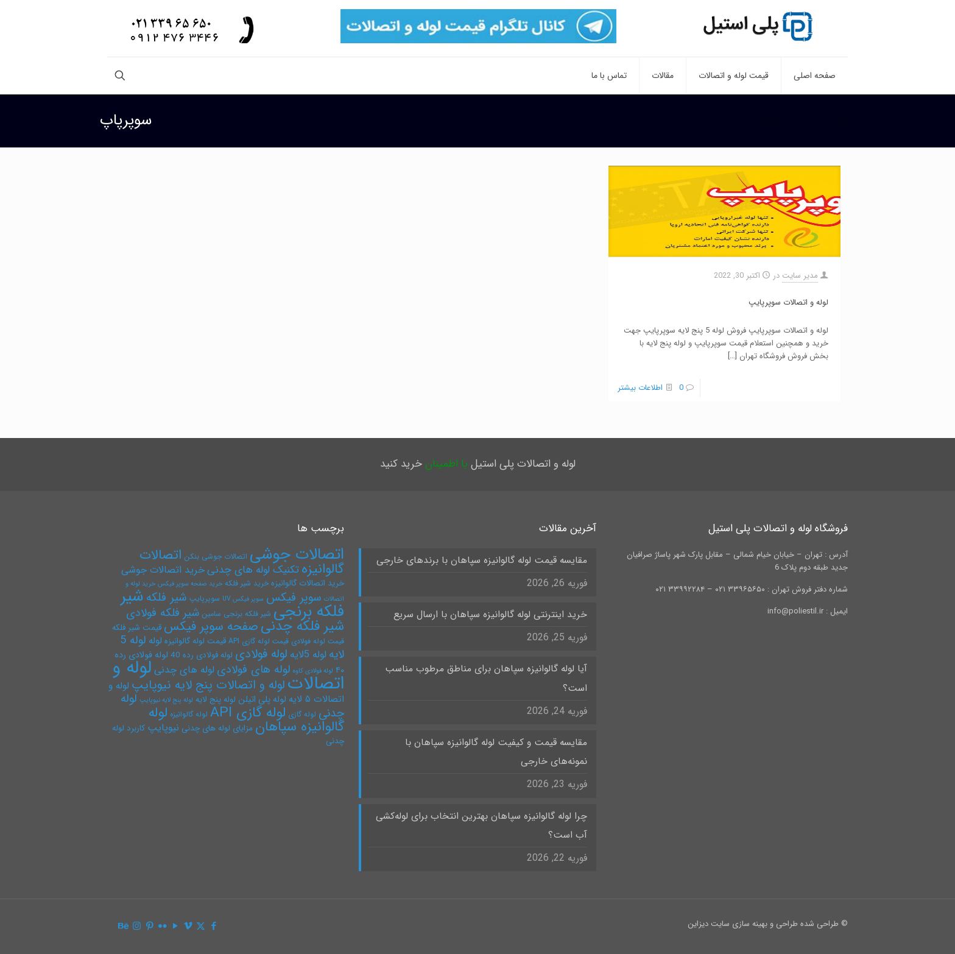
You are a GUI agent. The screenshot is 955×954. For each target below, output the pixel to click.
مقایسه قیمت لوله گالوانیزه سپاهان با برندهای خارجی (481, 560)
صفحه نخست (832, 121)
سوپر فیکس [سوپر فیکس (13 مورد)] (294, 597)
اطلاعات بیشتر (640, 387)
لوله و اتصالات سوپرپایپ (788, 302)
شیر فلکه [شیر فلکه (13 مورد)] (166, 597)
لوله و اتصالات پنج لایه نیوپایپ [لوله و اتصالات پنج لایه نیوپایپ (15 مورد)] (208, 685)
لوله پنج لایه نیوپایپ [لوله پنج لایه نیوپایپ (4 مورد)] (166, 700)
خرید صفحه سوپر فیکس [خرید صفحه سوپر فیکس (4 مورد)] (190, 584)
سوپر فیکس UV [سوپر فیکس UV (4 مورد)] (243, 599)
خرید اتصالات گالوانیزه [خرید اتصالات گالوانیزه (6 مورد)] (307, 583)
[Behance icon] (124, 926)
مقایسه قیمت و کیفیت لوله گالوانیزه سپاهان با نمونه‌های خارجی (496, 752)
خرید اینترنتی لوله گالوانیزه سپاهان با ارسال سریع (490, 614)
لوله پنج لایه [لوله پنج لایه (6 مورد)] (216, 699)
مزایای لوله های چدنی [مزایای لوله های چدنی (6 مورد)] (217, 728)
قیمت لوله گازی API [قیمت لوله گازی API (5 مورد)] (258, 641)
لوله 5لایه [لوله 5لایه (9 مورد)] (308, 654)
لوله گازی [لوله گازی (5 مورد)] (302, 714)
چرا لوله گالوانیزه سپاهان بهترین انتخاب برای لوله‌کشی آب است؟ (481, 826)
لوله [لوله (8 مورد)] (155, 641)
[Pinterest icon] (149, 926)
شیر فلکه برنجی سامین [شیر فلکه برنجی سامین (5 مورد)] (236, 614)
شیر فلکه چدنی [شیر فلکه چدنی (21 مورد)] (302, 626)
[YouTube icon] (175, 926)
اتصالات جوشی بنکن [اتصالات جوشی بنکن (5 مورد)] (215, 556)
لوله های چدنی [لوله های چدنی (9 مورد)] (184, 669)
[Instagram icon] (136, 926)
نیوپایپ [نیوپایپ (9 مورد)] (163, 727)
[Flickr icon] (162, 926)
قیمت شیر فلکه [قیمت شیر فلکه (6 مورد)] (136, 627)
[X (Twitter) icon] (200, 926)
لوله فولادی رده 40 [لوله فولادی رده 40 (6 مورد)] (202, 655)
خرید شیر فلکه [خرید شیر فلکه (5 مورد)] (247, 583)
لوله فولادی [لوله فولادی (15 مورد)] (261, 654)
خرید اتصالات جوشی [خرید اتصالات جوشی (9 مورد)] (163, 570)
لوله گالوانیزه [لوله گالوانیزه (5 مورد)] (189, 714)
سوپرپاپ (773, 121)
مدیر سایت (800, 275)
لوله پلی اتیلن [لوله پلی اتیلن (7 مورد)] (262, 700)
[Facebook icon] (213, 926)
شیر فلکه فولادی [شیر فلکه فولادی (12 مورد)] (162, 613)
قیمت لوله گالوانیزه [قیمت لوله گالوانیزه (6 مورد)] (195, 641)
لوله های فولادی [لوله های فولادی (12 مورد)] (254, 670)
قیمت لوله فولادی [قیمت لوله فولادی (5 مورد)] (317, 641)
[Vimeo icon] (187, 926)
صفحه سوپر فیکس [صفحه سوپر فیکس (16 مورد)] (211, 627)
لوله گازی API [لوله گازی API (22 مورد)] (248, 713)
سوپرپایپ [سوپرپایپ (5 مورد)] (204, 598)
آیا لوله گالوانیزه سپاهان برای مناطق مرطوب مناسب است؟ (486, 678)
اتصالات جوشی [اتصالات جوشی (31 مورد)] (297, 554)
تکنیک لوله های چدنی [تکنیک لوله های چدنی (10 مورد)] (253, 570)
